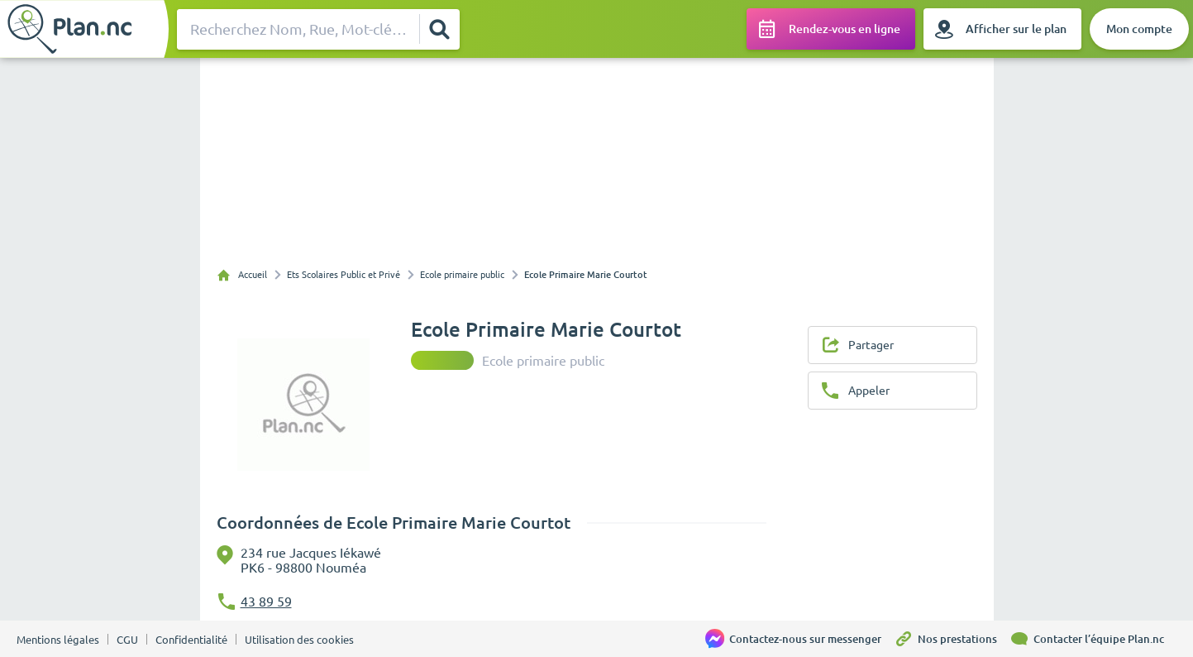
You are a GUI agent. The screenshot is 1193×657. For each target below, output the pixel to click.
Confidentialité (191, 639)
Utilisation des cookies (299, 639)
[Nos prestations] (951, 639)
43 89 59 (266, 601)
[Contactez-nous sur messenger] (799, 639)
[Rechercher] (438, 29)
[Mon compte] (1139, 29)
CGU (127, 639)
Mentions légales (58, 639)
